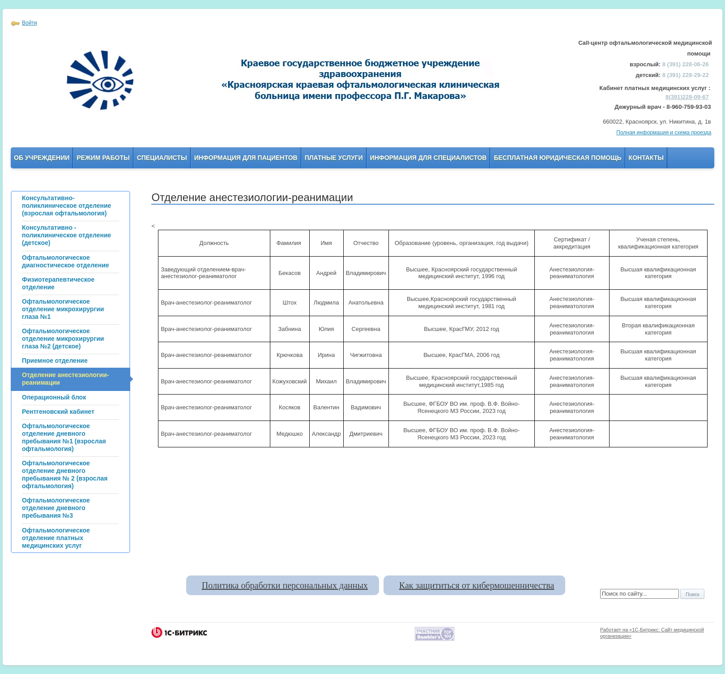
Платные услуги (334, 157)
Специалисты (162, 157)
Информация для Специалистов (428, 157)
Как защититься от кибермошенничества (476, 585)
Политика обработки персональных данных (285, 585)
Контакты (646, 157)
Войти (29, 23)
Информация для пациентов (246, 157)
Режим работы (103, 157)
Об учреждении (41, 157)
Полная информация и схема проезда (663, 132)
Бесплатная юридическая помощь (557, 157)
